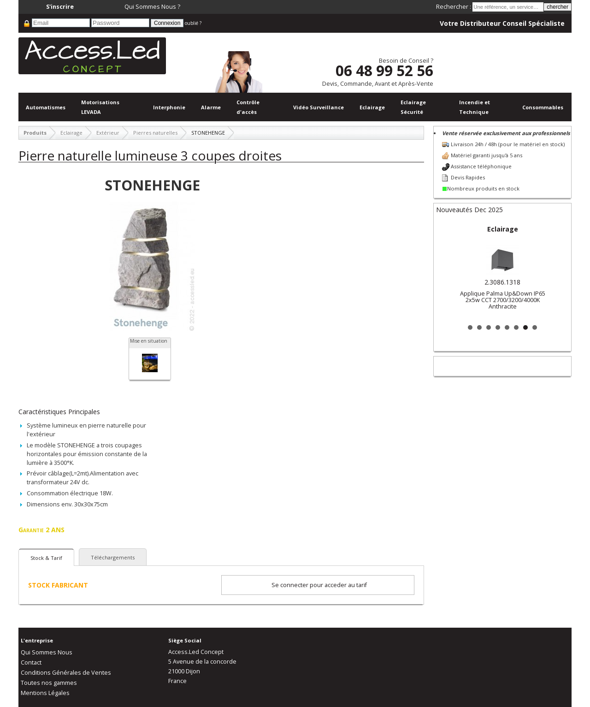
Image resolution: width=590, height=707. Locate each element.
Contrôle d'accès (248, 107)
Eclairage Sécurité (413, 107)
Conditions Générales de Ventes (66, 673)
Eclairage (372, 107)
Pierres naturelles (155, 132)
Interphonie (169, 107)
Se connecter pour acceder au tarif (319, 585)
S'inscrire (60, 7)
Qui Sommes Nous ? (152, 7)
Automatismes (45, 107)
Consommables (542, 107)
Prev (448, 271)
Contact (31, 662)
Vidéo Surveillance (318, 107)
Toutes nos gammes (49, 683)
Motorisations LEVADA (100, 107)
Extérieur (107, 132)
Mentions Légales (45, 693)
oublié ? (193, 23)
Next (556, 271)
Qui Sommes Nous (46, 652)
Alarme (211, 107)
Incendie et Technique (474, 107)
